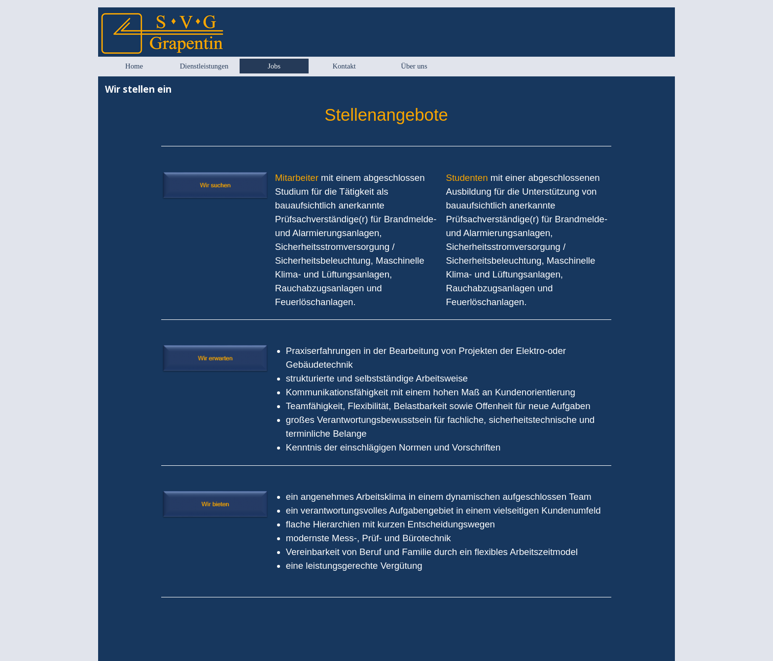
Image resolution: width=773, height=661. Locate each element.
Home (134, 66)
